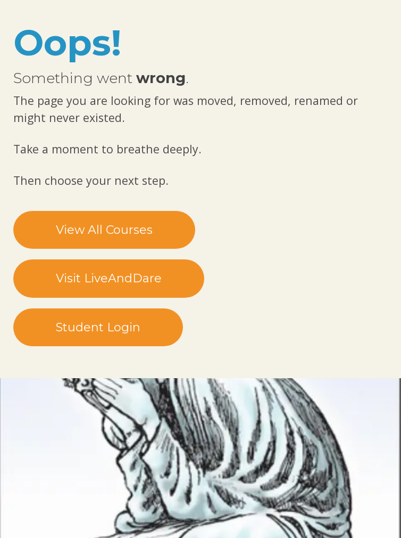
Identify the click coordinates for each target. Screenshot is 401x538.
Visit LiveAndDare (109, 278)
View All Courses (104, 230)
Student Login (98, 327)
